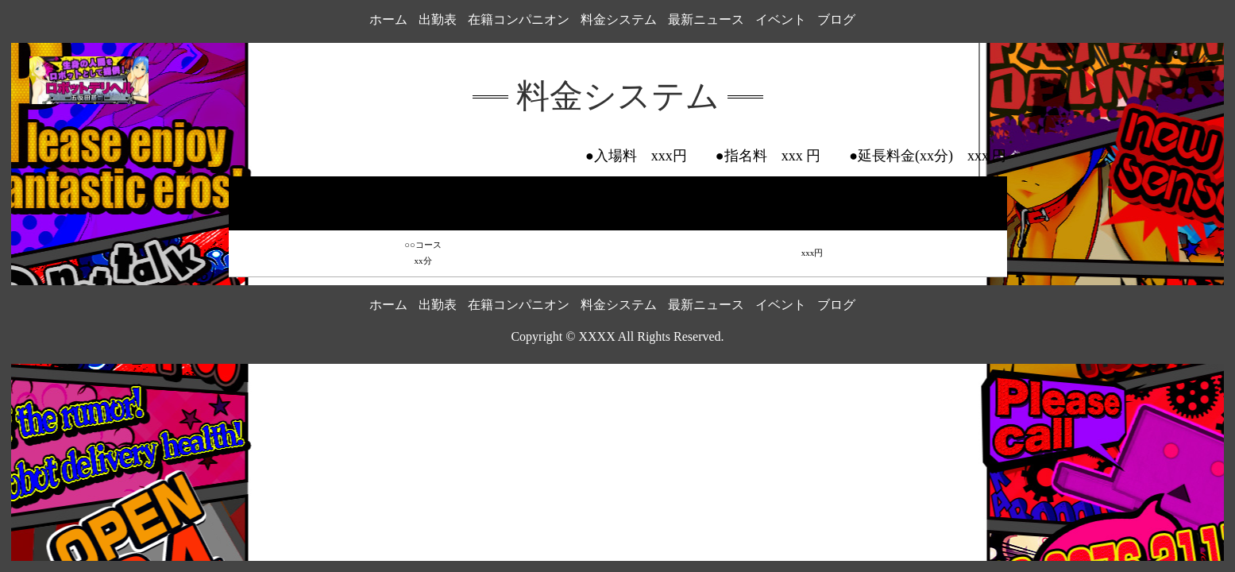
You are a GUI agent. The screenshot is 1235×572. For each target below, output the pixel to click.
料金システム (619, 19)
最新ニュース (706, 19)
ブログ (836, 19)
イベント (780, 19)
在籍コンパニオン (518, 19)
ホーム (388, 19)
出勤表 (438, 19)
